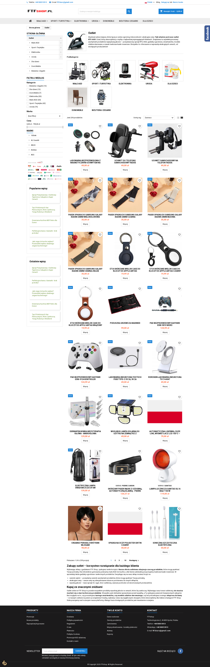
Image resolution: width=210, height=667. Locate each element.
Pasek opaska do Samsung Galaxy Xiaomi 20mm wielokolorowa (85, 216)
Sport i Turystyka (60, 21)
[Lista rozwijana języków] (150, 2)
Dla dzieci (148, 21)
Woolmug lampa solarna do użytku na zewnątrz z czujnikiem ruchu (125, 433)
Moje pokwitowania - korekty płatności (122, 627)
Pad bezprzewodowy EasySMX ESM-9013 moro (165, 324)
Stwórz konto (178, 2)
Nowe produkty (33, 620)
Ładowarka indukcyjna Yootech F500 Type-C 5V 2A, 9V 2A (125, 378)
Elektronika (80, 21)
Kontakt (152, 610)
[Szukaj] (105, 11)
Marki (30, 130)
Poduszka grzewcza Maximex (125, 323)
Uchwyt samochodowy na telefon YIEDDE (165, 161)
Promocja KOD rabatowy (76, 638)
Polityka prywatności (75, 620)
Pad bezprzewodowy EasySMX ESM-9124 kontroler (85, 378)
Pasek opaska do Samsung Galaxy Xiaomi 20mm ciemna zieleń (85, 270)
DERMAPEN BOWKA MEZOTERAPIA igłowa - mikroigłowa (85, 432)
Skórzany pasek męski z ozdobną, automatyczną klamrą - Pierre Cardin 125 (125, 491)
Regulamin (71, 624)
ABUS (33, 145)
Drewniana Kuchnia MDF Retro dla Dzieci (44, 221)
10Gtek (33, 135)
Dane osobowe (113, 617)
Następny (134, 560)
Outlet (31, 38)
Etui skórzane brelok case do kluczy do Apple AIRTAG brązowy (85, 324)
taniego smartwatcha (104, 595)
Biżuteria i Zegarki (128, 21)
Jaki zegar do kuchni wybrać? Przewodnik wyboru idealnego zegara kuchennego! (43, 244)
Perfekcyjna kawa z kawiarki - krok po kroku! (44, 232)
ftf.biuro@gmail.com (65, 2)
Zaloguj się (165, 2)
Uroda (95, 21)
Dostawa (70, 617)
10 (125, 560)
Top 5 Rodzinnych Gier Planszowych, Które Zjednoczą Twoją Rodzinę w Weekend (43, 210)
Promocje (30, 617)
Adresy (109, 631)
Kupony (110, 634)
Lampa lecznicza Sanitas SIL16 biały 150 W (164, 490)
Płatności (70, 631)
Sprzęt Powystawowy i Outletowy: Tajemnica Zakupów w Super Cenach (44, 197)
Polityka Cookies (73, 634)
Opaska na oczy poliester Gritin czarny (125, 544)
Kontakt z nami (72, 641)
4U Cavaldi (35, 140)
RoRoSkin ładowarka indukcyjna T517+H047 (164, 378)
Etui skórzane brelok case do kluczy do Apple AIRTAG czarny (165, 270)
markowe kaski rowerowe (164, 572)
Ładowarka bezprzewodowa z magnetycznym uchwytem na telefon (85, 162)
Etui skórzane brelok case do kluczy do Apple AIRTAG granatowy (125, 271)
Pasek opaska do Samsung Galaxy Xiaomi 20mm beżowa (165, 216)
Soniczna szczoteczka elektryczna (165, 544)
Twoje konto (114, 610)
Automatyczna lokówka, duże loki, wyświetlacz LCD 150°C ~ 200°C (164, 433)
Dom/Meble (108, 21)
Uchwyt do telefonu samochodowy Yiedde (125, 161)
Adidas (34, 150)
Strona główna (36, 33)
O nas (69, 627)
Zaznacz (159, 117)
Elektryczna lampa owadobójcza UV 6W (85, 487)
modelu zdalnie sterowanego (130, 595)
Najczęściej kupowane (35, 624)
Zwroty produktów (114, 620)
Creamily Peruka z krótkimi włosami (85, 544)
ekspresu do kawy (174, 595)
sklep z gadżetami (83, 569)
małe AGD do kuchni (117, 572)
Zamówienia (112, 624)
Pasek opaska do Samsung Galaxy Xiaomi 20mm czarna (125, 216)
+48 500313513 (41, 2)
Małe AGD (41, 21)
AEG (32, 155)
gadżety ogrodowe (87, 574)
